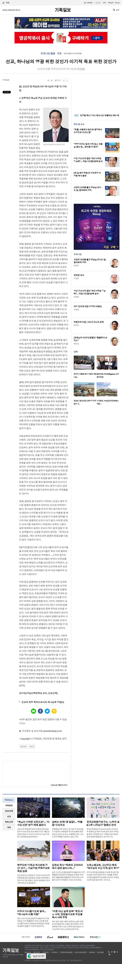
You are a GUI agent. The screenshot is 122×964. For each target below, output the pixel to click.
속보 (76, 115)
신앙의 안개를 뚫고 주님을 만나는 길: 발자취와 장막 (87, 189)
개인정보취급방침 (66, 952)
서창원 (76, 309)
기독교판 (89, 3)
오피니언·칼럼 (47, 53)
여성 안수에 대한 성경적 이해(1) (87, 306)
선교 (32, 746)
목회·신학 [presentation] (9, 822)
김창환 (76, 297)
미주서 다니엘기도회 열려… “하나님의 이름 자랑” (31, 913)
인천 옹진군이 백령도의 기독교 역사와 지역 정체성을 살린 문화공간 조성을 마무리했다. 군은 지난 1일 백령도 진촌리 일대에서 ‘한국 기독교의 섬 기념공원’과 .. (33, 879)
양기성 (76, 325)
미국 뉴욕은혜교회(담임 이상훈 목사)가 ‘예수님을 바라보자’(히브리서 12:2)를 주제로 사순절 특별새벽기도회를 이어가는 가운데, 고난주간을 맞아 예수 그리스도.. (103, 876)
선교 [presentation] (9, 816)
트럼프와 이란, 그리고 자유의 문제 (89, 322)
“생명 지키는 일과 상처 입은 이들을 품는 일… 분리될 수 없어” (88, 145)
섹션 (6, 2)
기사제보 (54, 952)
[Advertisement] (96, 95)
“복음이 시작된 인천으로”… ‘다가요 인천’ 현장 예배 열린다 (33, 823)
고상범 (76, 278)
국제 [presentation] (9, 827)
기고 (59, 53)
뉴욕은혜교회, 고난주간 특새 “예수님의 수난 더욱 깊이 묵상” (103, 866)
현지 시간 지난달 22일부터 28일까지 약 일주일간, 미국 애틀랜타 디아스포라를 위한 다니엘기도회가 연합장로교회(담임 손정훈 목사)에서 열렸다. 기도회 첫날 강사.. (33, 922)
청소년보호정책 (80, 952)
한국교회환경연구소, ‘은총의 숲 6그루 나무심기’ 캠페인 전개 (103, 823)
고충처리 (92, 952)
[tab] (9, 805)
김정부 (76, 265)
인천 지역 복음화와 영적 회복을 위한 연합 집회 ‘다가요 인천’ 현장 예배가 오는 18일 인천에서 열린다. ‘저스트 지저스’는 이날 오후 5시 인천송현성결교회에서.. (33, 833)
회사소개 (28, 952)
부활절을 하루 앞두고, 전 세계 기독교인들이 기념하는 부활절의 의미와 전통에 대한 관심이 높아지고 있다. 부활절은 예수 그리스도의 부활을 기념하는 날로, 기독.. (67, 833)
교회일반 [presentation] (9, 805)
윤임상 (76, 343)
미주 (104, 3)
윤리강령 (100, 952)
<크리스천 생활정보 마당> (59, 785)
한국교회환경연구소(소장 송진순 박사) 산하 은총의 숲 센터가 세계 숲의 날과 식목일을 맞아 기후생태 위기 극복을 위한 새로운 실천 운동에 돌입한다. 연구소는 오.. (102, 833)
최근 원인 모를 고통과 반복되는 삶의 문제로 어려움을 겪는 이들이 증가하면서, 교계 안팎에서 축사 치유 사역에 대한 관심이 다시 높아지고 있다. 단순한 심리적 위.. (67, 925)
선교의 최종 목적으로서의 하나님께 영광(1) (42, 702)
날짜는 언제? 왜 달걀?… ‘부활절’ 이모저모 (67, 823)
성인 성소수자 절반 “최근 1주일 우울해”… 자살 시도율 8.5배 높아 (88, 160)
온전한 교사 (79, 275)
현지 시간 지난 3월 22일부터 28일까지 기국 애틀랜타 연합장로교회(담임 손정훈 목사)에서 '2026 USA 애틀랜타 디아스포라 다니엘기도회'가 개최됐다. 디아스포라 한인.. (68, 876)
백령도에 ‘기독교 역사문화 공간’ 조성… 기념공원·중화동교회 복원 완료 (33, 868)
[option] (85, 368)
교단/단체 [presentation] (9, 811)
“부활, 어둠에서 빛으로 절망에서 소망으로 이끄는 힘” (88, 131)
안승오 (23, 746)
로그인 (117, 3)
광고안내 (36, 952)
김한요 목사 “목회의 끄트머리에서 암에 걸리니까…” (67, 866)
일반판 (98, 3)
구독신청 (111, 3)
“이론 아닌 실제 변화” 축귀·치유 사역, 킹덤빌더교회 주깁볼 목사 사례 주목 (67, 914)
